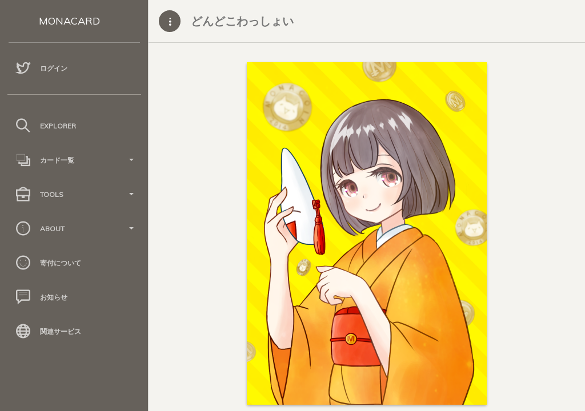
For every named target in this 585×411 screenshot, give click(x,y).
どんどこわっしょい (242, 21)
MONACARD (69, 20)
